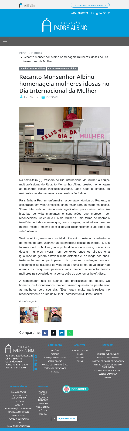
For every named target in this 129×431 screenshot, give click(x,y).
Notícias (36, 53)
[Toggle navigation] (5, 41)
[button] (64, 418)
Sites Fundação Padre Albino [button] (89, 5)
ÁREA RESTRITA (79, 13)
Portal (23, 53)
